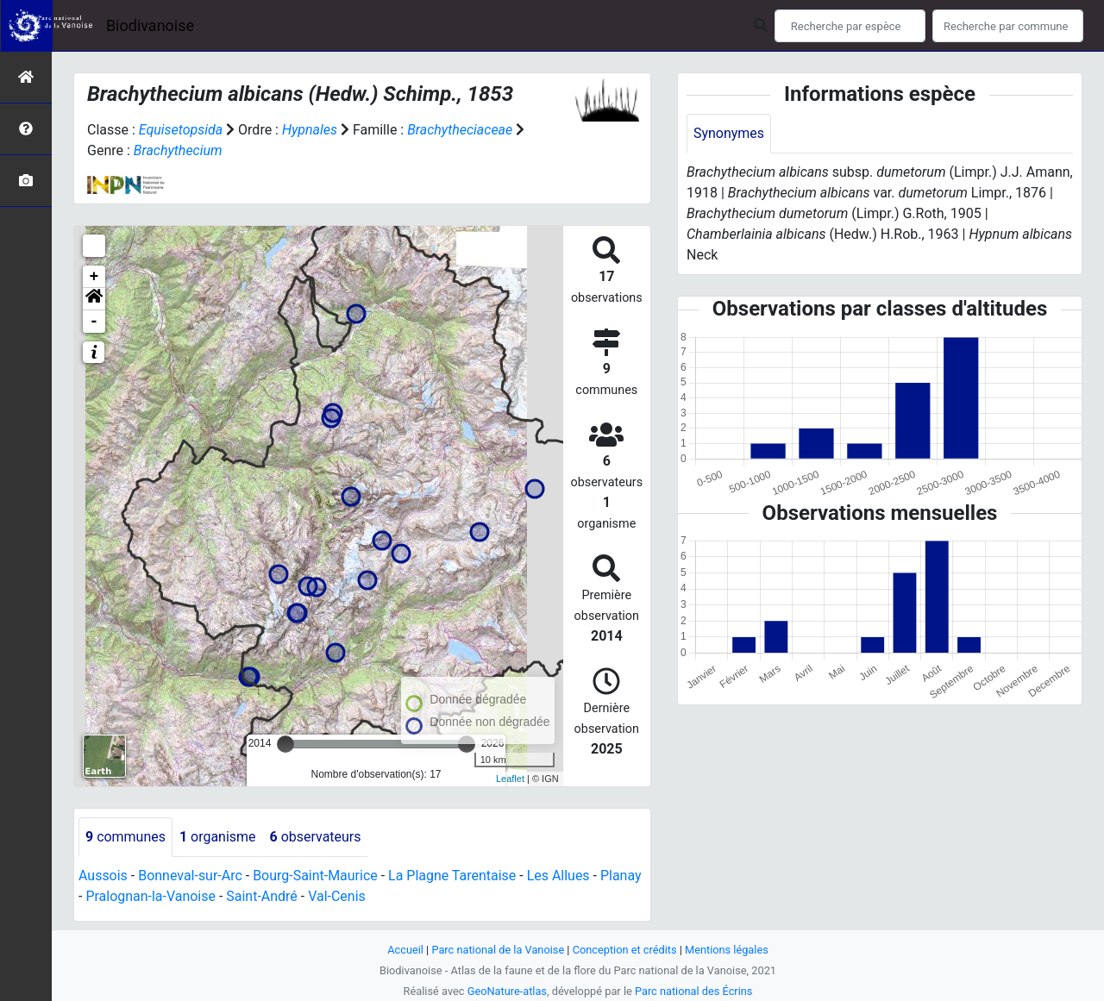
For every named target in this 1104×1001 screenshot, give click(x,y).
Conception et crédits (625, 949)
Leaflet (510, 778)
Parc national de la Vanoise (497, 949)
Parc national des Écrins (694, 991)
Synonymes (728, 133)
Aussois (103, 875)
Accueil (405, 949)
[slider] (285, 744)
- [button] (94, 321)
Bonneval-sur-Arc (190, 875)
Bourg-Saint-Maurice (316, 875)
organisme (217, 837)
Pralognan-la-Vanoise (150, 896)
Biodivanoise (150, 25)
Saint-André (262, 896)
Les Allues (559, 875)
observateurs (315, 837)
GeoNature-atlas (507, 991)
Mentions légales (726, 949)
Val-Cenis (338, 896)
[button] (94, 299)
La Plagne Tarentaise (453, 875)
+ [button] (94, 276)
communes (125, 837)
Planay (622, 875)
